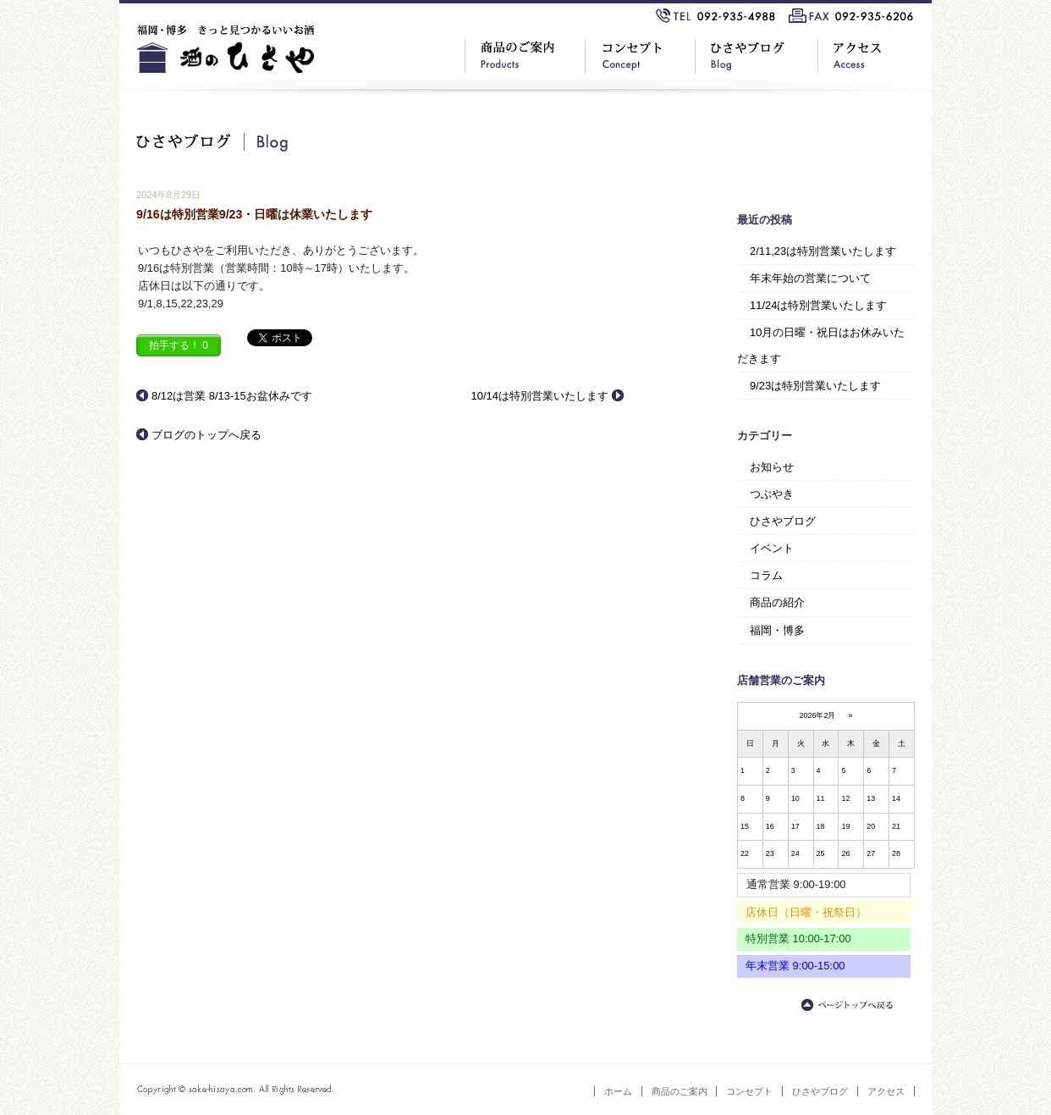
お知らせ (772, 467)
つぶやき (772, 494)
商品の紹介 (777, 602)
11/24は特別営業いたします (818, 305)
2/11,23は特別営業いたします (823, 251)
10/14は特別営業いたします (539, 395)
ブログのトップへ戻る (206, 434)
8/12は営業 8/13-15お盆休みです (231, 395)
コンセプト (749, 1091)
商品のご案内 (679, 1091)
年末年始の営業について (810, 278)
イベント (772, 548)
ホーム (618, 1091)
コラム (766, 575)
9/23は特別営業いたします (815, 385)
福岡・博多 (777, 630)
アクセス (886, 1091)
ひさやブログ (783, 521)
